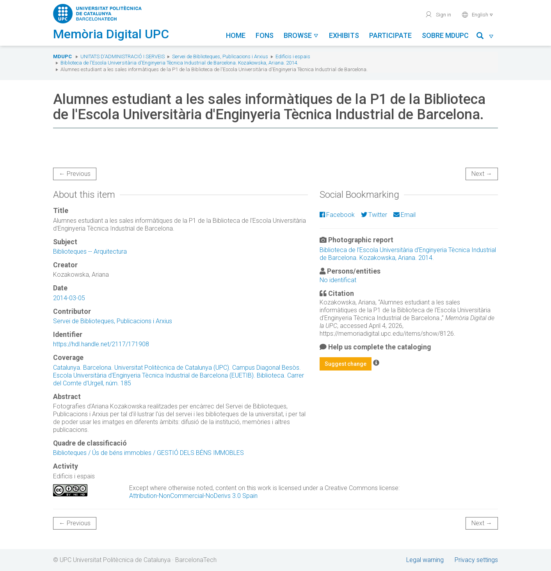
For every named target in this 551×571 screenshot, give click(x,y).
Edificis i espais (293, 56)
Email (404, 214)
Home (235, 35)
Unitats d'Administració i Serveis (122, 56)
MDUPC (62, 56)
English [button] (477, 14)
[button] (485, 37)
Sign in (438, 14)
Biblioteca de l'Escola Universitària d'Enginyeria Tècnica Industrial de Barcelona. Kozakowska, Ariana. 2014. (179, 63)
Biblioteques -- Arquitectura (90, 251)
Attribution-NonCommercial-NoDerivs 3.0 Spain (193, 495)
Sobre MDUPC (445, 35)
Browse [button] (301, 35)
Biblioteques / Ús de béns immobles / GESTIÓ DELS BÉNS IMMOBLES (148, 452)
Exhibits (344, 35)
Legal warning (425, 560)
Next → (481, 173)
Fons (265, 35)
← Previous (75, 173)
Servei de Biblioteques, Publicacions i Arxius (220, 56)
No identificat (338, 280)
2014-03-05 (69, 298)
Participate (390, 35)
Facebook (337, 214)
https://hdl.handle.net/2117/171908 (101, 344)
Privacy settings (476, 560)
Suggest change (345, 364)
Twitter (374, 214)
